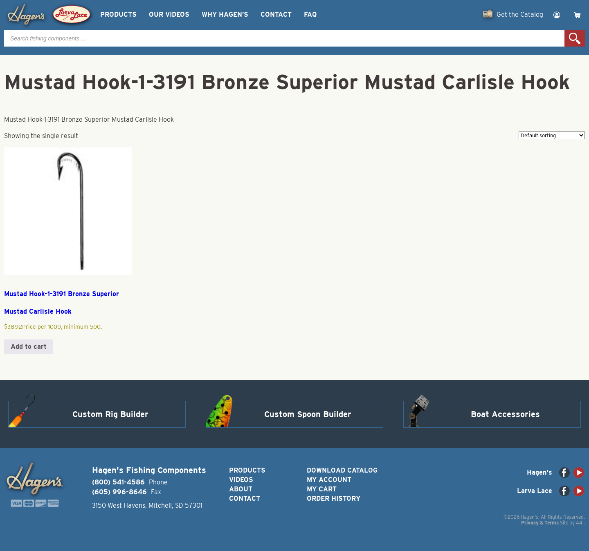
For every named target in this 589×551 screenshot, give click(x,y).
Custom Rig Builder (110, 414)
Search (574, 38)
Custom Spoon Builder (307, 414)
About (240, 489)
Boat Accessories (505, 414)
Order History (333, 498)
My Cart (322, 489)
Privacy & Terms (540, 523)
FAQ (310, 14)
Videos (241, 480)
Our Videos (169, 14)
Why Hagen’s (225, 14)
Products (118, 14)
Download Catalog (342, 470)
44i (580, 523)
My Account (329, 480)
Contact (276, 14)
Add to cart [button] (29, 346)
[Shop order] (552, 135)
